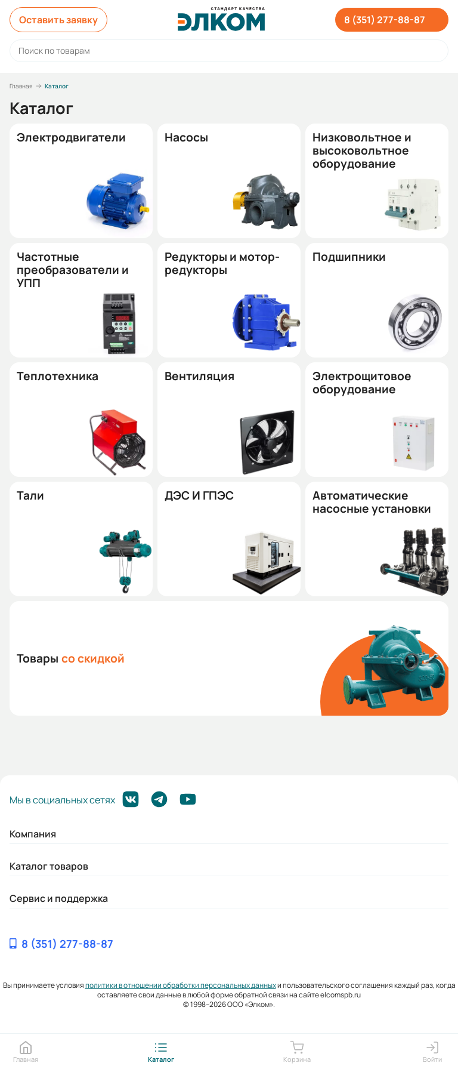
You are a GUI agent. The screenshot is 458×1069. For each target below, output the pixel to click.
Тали (30, 495)
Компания (33, 833)
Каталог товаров (49, 866)
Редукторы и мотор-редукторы (222, 263)
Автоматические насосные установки (371, 502)
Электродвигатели (71, 137)
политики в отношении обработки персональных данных (180, 985)
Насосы (186, 137)
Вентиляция (199, 376)
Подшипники (349, 256)
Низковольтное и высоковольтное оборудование (361, 150)
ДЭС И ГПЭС (199, 495)
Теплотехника (57, 376)
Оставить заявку (58, 19)
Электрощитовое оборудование (361, 382)
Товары (71, 658)
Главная (21, 86)
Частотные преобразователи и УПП (73, 270)
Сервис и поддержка (59, 898)
